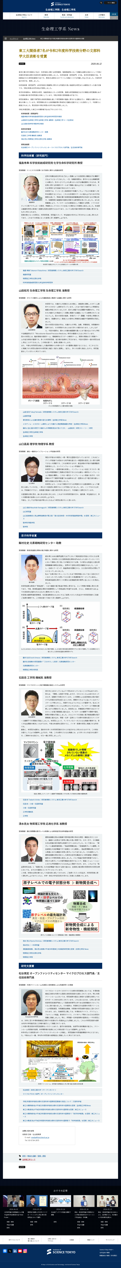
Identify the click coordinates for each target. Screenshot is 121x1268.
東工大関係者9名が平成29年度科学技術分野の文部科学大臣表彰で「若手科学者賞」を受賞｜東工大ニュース (61, 1115)
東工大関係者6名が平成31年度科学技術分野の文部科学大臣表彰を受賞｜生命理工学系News (57, 1105)
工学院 (25, 816)
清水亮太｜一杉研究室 (31, 945)
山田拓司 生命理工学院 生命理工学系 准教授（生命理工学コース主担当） (48, 120)
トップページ (6, 16)
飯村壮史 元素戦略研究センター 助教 (34, 132)
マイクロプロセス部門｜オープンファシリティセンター (43, 1094)
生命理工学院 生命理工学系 (33, 432)
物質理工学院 (28, 957)
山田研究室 (27, 416)
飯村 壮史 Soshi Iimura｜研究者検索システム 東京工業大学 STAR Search (50, 657)
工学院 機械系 (28, 812)
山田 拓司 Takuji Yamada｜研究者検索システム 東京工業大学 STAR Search (50, 412)
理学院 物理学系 (29, 522)
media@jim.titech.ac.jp (40, 1137)
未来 (86, 16)
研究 (24, 1156)
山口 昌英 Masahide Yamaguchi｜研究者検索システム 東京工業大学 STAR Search (53, 507)
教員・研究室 (67, 16)
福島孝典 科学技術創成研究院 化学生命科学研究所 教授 (41, 116)
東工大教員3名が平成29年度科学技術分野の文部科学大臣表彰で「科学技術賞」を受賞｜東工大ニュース (61, 1120)
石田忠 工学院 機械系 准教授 (31, 135)
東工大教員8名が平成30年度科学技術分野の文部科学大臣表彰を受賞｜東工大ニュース (54, 1109)
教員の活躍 (31, 1156)
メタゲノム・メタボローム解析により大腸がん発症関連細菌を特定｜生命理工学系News (55, 424)
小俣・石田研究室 (29, 808)
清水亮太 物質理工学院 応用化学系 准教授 (36, 139)
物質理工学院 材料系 (30, 669)
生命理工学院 (28, 436)
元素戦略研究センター (31, 665)
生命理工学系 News (29, 38)
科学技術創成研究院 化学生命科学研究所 (38, 282)
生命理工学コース (28, 1159)
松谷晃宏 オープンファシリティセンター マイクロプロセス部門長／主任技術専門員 (51, 147)
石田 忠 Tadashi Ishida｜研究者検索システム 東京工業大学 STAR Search (50, 799)
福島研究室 (27, 274)
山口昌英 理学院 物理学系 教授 (32, 123)
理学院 (25, 526)
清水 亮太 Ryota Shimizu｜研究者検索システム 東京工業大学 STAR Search (51, 941)
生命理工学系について (24, 16)
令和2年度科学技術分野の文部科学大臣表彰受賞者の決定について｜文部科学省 (52, 1101)
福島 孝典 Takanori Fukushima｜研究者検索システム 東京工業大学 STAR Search (53, 270)
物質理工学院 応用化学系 (32, 278)
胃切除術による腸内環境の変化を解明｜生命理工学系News (45, 420)
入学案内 (102, 16)
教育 (46, 16)
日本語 (114, 14)
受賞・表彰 (42, 1156)
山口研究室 (27, 511)
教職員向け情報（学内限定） (109, 1255)
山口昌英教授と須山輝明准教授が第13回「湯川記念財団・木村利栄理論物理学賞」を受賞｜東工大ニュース (61, 517)
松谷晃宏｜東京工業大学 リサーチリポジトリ (39, 1090)
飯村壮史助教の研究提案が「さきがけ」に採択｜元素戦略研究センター (49, 661)
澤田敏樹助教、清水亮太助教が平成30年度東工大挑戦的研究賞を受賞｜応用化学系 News (56, 949)
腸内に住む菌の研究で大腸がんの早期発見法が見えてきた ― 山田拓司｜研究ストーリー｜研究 (58, 428)
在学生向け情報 (104, 1252)
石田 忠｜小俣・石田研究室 (33, 804)
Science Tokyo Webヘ (106, 1250)
